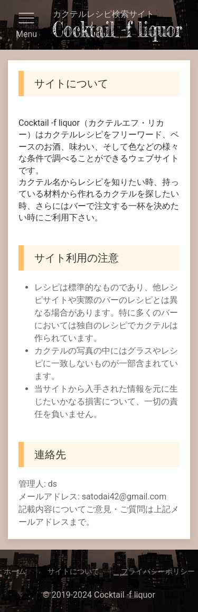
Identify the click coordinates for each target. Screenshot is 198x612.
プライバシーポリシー (158, 571)
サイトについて (73, 571)
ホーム (15, 571)
